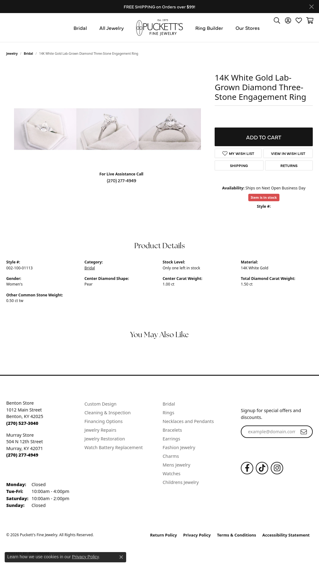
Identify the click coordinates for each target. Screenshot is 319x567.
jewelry (12, 53)
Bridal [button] (80, 27)
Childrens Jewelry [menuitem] (181, 482)
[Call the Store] (22, 423)
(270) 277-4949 (121, 180)
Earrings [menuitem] (171, 439)
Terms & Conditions (236, 535)
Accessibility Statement (286, 535)
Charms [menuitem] (171, 456)
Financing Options (103, 421)
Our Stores (248, 27)
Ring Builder (209, 27)
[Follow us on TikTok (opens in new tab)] (262, 468)
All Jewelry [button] (111, 27)
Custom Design (100, 404)
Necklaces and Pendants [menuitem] (188, 421)
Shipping (239, 165)
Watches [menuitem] (171, 473)
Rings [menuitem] (168, 413)
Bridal (28, 53)
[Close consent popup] (121, 557)
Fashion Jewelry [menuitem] (179, 447)
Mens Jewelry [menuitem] (176, 465)
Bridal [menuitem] (169, 404)
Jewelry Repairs (100, 430)
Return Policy (163, 535)
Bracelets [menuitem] (172, 430)
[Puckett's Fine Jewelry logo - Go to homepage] (159, 27)
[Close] (311, 7)
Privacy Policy (197, 535)
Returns (289, 165)
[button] (277, 20)
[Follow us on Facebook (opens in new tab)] (247, 468)
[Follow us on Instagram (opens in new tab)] (277, 468)
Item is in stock (264, 197)
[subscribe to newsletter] (303, 431)
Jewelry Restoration (104, 439)
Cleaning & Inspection (107, 413)
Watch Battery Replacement (113, 447)
